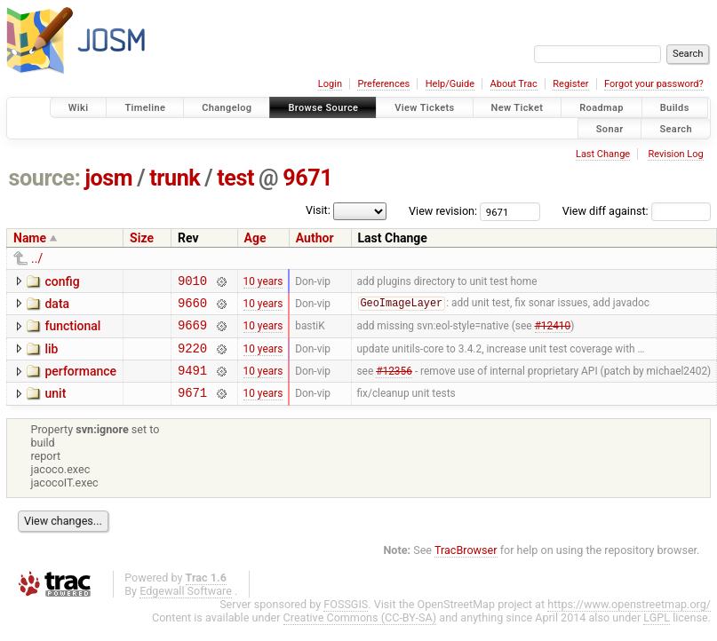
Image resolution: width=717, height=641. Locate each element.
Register (570, 84)
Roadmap (601, 108)
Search (675, 128)
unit (55, 407)
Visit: (318, 210)
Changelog (226, 108)
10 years (263, 282)
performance (80, 382)
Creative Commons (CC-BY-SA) (360, 633)
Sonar (610, 128)
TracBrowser (466, 566)
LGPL (656, 633)
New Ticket (517, 108)
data (56, 306)
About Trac (514, 84)
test (235, 178)
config (61, 281)
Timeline (144, 108)
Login (330, 84)
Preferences (383, 84)
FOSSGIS (345, 620)
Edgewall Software (185, 606)
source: (45, 178)
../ (37, 258)
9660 (192, 307)
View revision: (443, 211)
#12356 (394, 383)
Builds (674, 108)
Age (255, 238)
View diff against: (636, 211)
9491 (192, 383)
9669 (192, 332)
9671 (307, 178)
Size (142, 238)
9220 (192, 358)
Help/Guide (450, 84)
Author (315, 238)
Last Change (603, 154)
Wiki (78, 108)
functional (72, 331)
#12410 (553, 333)
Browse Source (323, 108)
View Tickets (424, 108)
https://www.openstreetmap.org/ (629, 620)
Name (29, 238)
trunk (174, 178)
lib (51, 357)
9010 (192, 282)
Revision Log (675, 154)
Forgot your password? (654, 84)
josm (108, 178)
